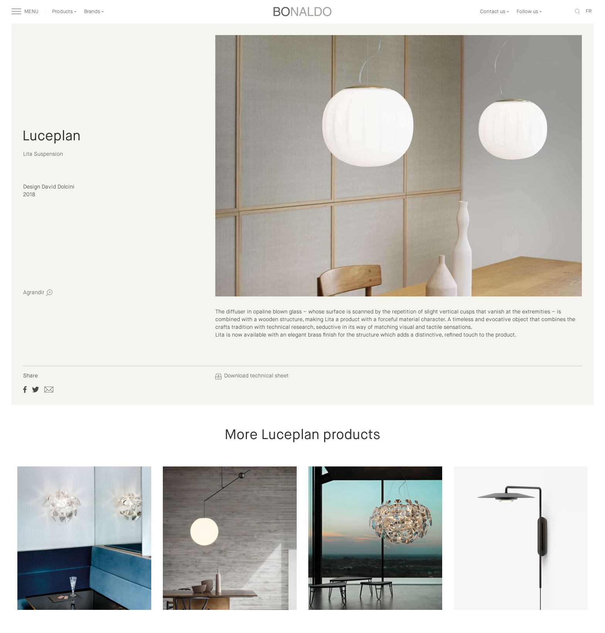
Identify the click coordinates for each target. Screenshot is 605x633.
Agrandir (37, 293)
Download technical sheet (252, 376)
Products (64, 11)
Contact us (494, 11)
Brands (94, 11)
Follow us (529, 11)
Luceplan (51, 136)
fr (588, 11)
